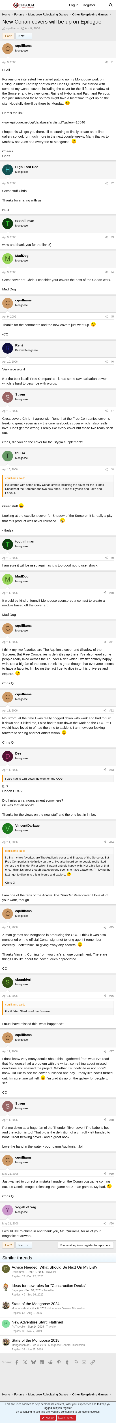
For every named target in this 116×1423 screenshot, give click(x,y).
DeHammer (18, 1272)
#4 (112, 272)
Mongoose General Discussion (66, 1308)
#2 (112, 183)
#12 (111, 710)
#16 (111, 995)
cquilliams (12, 28)
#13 (111, 770)
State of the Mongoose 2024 (36, 1304)
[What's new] (101, 5)
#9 (112, 558)
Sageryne (17, 1290)
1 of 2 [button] (8, 36)
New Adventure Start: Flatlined (37, 1322)
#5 (112, 316)
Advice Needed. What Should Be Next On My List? (54, 1267)
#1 (112, 62)
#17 (111, 1051)
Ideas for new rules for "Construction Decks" (49, 1286)
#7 (112, 411)
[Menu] (6, 5)
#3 (112, 237)
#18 (111, 1120)
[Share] (106, 62)
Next (24, 36)
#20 (111, 1223)
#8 (112, 469)
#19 (111, 1173)
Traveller (51, 1272)
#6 (112, 361)
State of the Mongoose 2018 (36, 1340)
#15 (111, 927)
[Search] (110, 5)
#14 (111, 842)
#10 (111, 593)
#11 (111, 642)
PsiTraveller (19, 1326)
